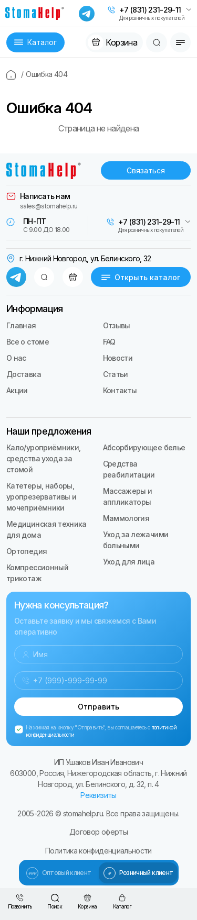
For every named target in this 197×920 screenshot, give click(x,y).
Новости (118, 357)
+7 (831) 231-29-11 (150, 10)
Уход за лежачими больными (136, 540)
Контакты (120, 390)
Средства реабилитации (129, 469)
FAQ (109, 341)
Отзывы (116, 325)
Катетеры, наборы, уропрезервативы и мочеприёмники (41, 496)
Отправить (98, 706)
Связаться (146, 170)
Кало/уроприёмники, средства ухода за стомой (43, 458)
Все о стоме (27, 341)
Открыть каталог (140, 277)
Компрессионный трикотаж (37, 573)
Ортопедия (26, 551)
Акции (17, 390)
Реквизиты (98, 795)
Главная (21, 325)
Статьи (115, 374)
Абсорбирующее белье (144, 447)
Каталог (35, 42)
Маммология (126, 518)
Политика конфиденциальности (98, 850)
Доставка (23, 374)
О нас (16, 357)
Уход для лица (129, 561)
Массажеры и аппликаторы (127, 496)
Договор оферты (98, 831)
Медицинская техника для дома (46, 529)
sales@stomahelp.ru (48, 206)
